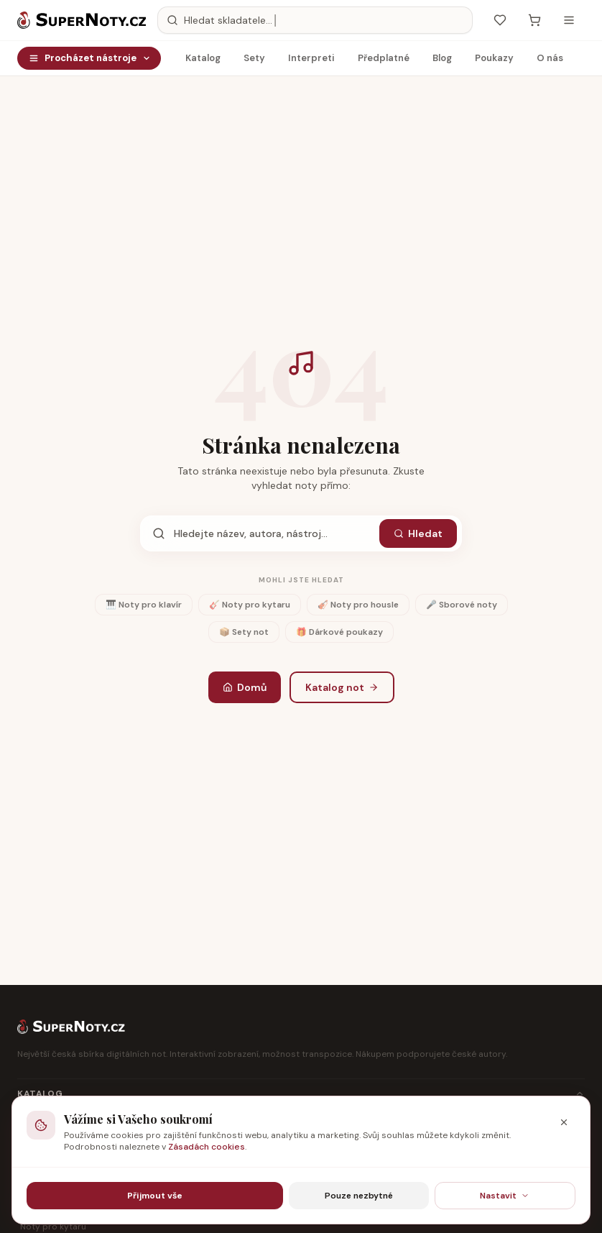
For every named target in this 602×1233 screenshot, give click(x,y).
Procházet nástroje (90, 58)
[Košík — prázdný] (534, 20)
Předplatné (383, 61)
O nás (550, 61)
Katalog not (342, 687)
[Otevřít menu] (569, 20)
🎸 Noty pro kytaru (249, 604)
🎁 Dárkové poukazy (339, 632)
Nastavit (504, 1195)
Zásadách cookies (206, 1146)
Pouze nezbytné (359, 1195)
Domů (245, 687)
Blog (442, 61)
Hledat (418, 533)
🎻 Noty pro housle (358, 604)
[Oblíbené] (500, 20)
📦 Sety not (244, 632)
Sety (254, 61)
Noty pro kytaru (53, 1226)
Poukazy (494, 61)
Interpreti (311, 61)
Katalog (203, 61)
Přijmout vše (154, 1195)
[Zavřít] (563, 1122)
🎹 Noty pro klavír (144, 604)
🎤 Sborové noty (461, 604)
